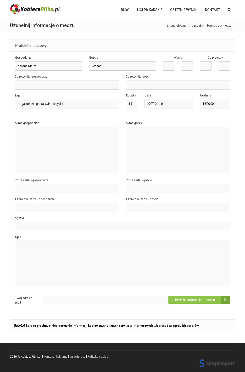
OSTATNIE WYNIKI (183, 10)
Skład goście (134, 123)
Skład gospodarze (27, 123)
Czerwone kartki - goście (142, 199)
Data (148, 95)
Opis (18, 237)
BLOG (125, 10)
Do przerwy (215, 58)
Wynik (178, 58)
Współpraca (77, 357)
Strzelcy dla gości (137, 76)
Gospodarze (23, 58)
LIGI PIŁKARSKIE (149, 10)
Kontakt (212, 10)
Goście (93, 58)
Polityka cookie (98, 357)
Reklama (61, 357)
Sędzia (19, 218)
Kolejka (131, 95)
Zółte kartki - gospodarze (31, 180)
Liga (18, 95)
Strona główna (177, 25)
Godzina (205, 95)
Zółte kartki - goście (139, 180)
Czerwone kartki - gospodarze (35, 199)
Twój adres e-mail (24, 300)
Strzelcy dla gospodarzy (31, 76)
